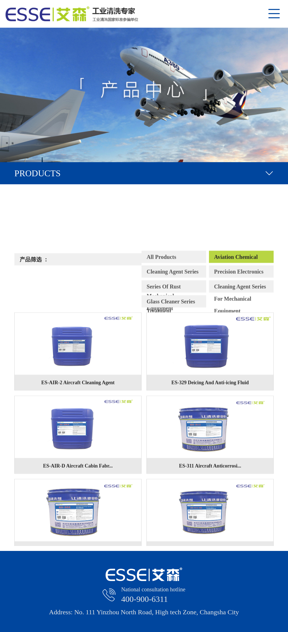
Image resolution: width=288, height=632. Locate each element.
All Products (161, 360)
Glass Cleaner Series (171, 405)
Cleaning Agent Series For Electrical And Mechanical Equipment (173, 376)
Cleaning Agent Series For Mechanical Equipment (240, 391)
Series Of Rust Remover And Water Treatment (171, 391)
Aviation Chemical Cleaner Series (236, 361)
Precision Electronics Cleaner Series (239, 376)
